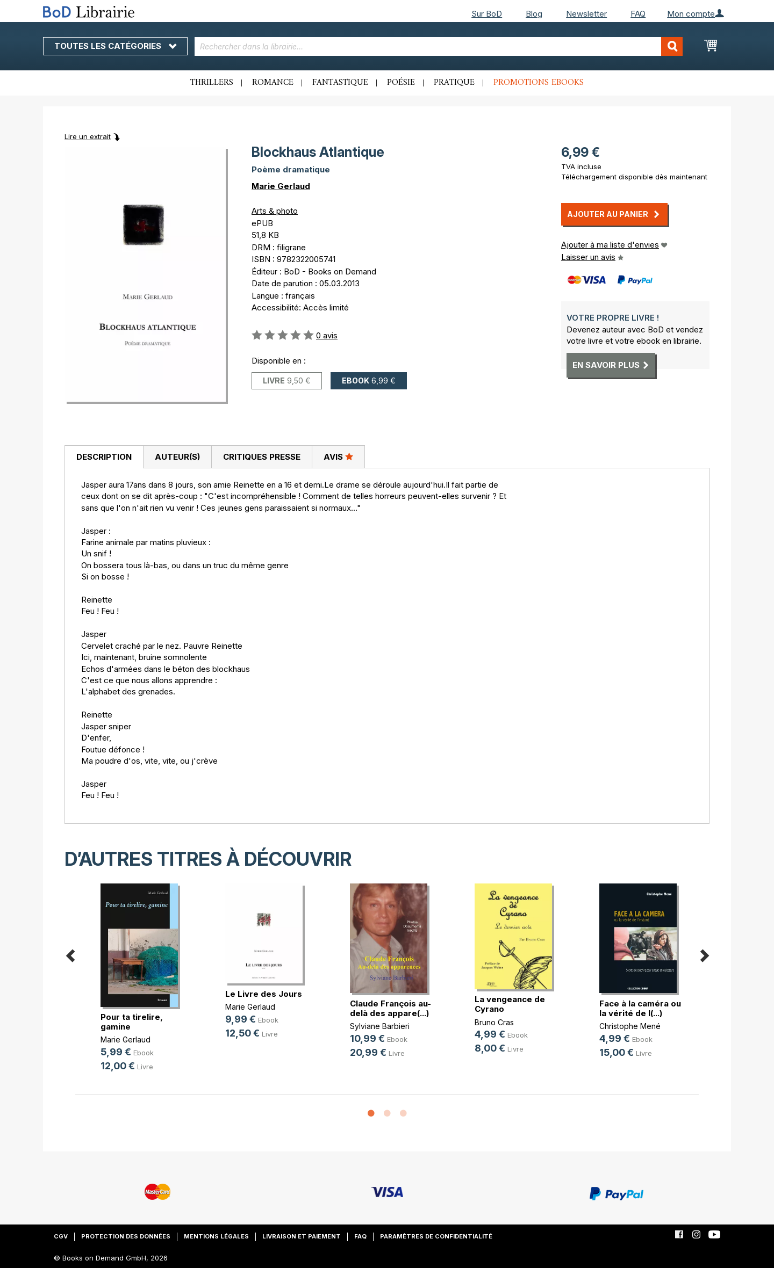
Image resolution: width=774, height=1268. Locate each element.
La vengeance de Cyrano (510, 1004)
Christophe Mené (630, 1026)
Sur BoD (486, 14)
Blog (534, 14)
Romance (272, 82)
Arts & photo (275, 211)
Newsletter (586, 14)
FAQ (638, 14)
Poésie (401, 82)
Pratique (454, 82)
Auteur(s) (177, 457)
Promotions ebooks (538, 82)
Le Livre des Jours (263, 994)
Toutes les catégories (115, 46)
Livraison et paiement (301, 1236)
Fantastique (340, 82)
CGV (61, 1236)
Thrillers (211, 82)
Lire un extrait (87, 136)
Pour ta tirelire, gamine (132, 1022)
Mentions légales (216, 1236)
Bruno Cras (494, 1022)
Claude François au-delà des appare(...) (390, 1008)
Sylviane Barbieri (380, 1026)
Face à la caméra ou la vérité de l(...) (640, 1008)
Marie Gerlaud (281, 186)
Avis (338, 456)
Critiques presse (261, 457)
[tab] (103, 457)
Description (104, 457)
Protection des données (125, 1236)
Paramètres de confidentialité (436, 1236)
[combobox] (439, 46)
